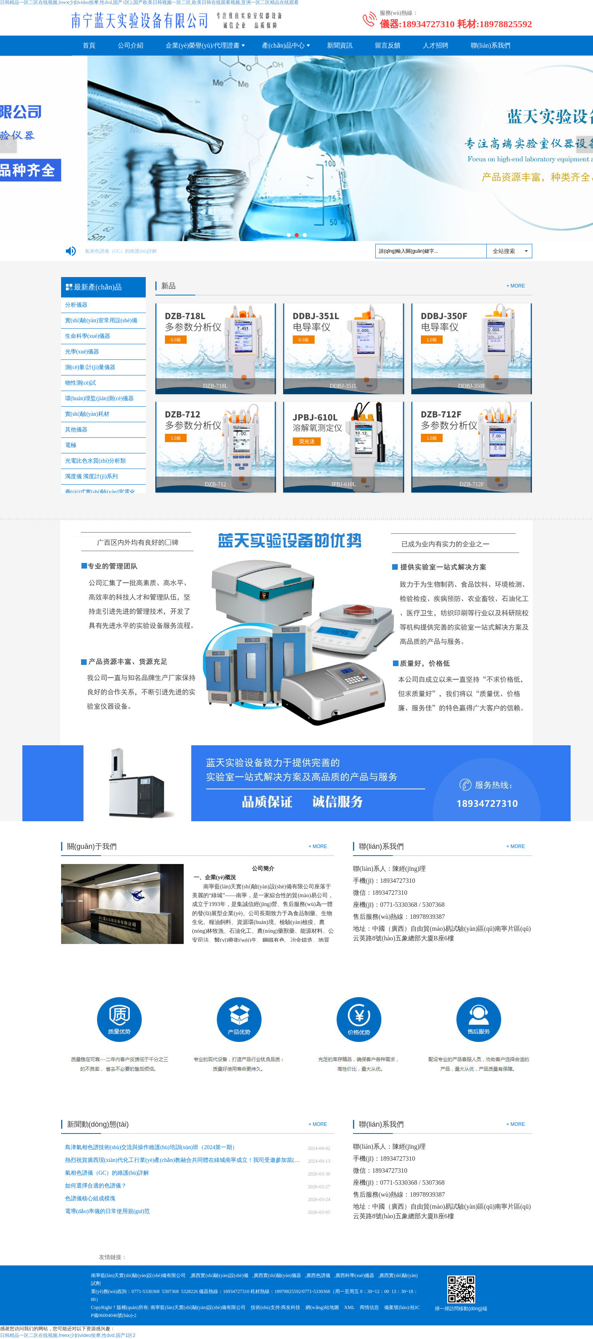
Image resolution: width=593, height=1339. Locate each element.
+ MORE (515, 286)
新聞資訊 (340, 45)
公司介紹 (130, 45)
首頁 (89, 45)
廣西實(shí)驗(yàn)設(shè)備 (219, 1275)
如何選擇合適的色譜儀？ (96, 1186)
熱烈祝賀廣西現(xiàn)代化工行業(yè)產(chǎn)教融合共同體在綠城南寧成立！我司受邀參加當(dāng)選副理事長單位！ (183, 1160)
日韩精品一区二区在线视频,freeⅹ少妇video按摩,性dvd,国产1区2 (67, 1335)
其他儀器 (76, 430)
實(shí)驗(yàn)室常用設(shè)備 (101, 320)
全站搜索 (504, 251)
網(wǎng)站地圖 (322, 1307)
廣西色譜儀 (318, 1275)
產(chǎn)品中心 (283, 45)
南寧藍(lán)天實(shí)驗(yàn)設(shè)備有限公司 (138, 1275)
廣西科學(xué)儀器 (354, 1275)
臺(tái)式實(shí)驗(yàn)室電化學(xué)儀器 (103, 492)
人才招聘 (435, 45)
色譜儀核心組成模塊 (90, 1198)
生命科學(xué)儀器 (88, 336)
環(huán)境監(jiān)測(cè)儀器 (99, 398)
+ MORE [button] (318, 846)
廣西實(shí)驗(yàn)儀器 (277, 1275)
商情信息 (369, 1307)
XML (349, 1307)
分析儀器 (76, 305)
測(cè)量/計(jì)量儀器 (90, 367)
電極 (70, 445)
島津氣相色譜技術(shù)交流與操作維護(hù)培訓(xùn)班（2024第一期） (151, 1147)
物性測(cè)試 (80, 383)
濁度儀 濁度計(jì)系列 (91, 476)
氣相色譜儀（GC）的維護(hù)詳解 (121, 251)
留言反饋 (388, 45)
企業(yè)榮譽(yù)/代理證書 (203, 45)
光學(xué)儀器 (82, 352)
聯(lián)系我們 (490, 45)
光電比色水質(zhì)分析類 (95, 461)
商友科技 (290, 1307)
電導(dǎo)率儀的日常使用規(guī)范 (107, 1211)
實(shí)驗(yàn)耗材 (87, 414)
